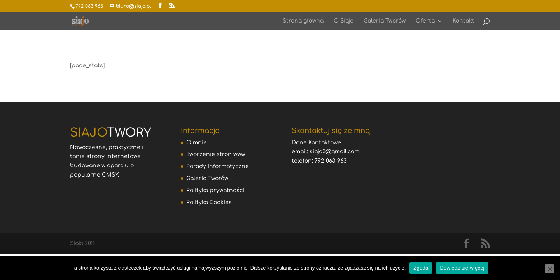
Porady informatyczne (217, 166)
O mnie (196, 142)
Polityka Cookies (209, 202)
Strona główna (303, 21)
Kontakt (463, 21)
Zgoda (420, 268)
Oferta (425, 21)
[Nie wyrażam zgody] (549, 268)
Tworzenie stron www (215, 154)
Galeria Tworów (385, 21)
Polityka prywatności (215, 190)
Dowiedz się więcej (462, 268)
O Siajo (344, 21)
